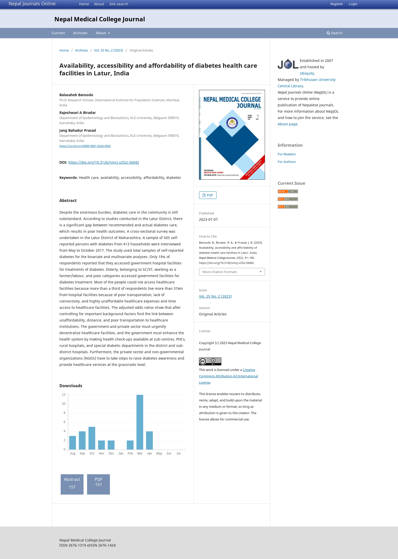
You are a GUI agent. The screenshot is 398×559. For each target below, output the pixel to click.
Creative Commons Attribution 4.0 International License (228, 376)
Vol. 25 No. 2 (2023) (108, 50)
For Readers (287, 154)
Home (84, 4)
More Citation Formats (220, 271)
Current (58, 32)
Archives (80, 32)
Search (335, 32)
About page (287, 124)
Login (353, 4)
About (99, 4)
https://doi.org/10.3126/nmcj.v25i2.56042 (103, 162)
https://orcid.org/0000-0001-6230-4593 (85, 146)
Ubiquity (307, 73)
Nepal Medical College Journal (99, 19)
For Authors (287, 161)
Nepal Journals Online (32, 4)
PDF (209, 195)
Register (336, 4)
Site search (118, 4)
